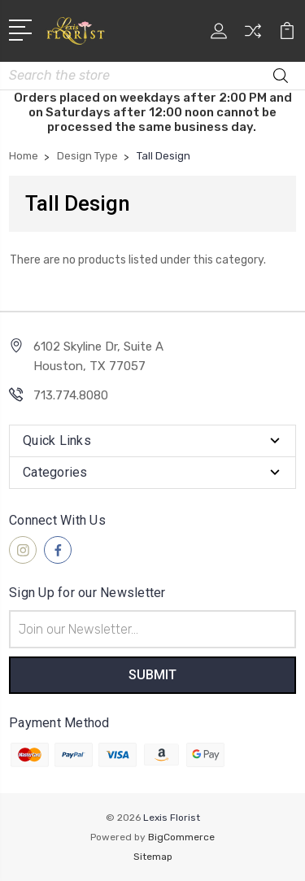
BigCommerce (181, 837)
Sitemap (152, 856)
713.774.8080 (70, 395)
